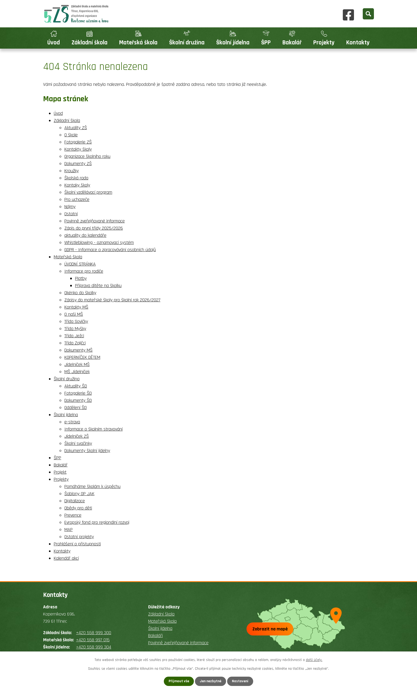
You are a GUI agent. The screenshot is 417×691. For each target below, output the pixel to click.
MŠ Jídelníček (77, 372)
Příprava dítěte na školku (98, 286)
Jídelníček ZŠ (76, 436)
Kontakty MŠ (76, 307)
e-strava (72, 422)
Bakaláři (155, 636)
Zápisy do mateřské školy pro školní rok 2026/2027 (112, 300)
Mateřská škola (138, 43)
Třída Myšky (75, 329)
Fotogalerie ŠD (78, 393)
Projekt (60, 472)
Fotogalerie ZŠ (78, 142)
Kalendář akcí (66, 558)
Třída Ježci (74, 336)
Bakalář (292, 43)
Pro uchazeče (76, 199)
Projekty (324, 43)
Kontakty (358, 43)
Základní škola (89, 43)
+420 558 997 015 (93, 640)
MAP (68, 529)
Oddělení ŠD (75, 408)
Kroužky (71, 171)
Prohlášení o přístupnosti (77, 544)
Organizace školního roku (87, 156)
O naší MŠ (73, 314)
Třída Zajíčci (75, 343)
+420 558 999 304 (93, 647)
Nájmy (70, 207)
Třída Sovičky (76, 321)
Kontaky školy (77, 185)
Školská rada (76, 178)
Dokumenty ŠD (78, 400)
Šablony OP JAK (79, 494)
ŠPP (266, 43)
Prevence (72, 515)
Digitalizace (74, 501)
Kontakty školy (78, 149)
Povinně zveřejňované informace (94, 221)
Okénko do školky (80, 293)
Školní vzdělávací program (88, 192)
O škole (71, 135)
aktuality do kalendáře (85, 235)
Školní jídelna (232, 43)
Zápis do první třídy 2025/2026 (93, 228)
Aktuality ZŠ (75, 128)
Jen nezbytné (210, 681)
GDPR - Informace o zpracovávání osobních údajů (110, 250)
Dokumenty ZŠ (78, 164)
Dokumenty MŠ (78, 350)
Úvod (53, 43)
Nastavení (240, 681)
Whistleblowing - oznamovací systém (99, 242)
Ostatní (71, 214)
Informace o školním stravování (93, 429)
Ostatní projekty (79, 537)
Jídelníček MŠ (77, 364)
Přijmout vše (179, 681)
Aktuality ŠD (75, 386)
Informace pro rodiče (83, 271)
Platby (81, 278)
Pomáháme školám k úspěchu (92, 486)
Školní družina (187, 43)
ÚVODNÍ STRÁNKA (80, 264)
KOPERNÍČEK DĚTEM (82, 357)
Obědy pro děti (78, 508)
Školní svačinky (78, 443)
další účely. (314, 660)
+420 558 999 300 (93, 633)
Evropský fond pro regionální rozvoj (96, 522)
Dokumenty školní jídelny (87, 451)
